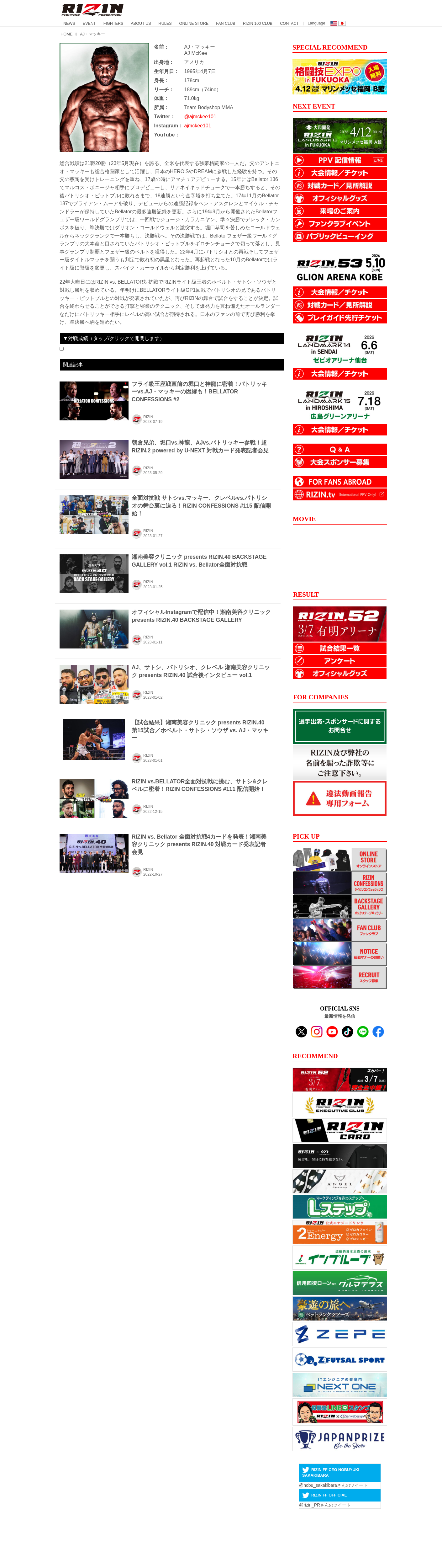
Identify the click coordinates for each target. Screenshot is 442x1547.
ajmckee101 (197, 125)
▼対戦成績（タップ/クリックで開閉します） (114, 338)
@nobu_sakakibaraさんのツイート (333, 1485)
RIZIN (148, 417)
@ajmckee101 (200, 116)
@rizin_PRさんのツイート (325, 1504)
